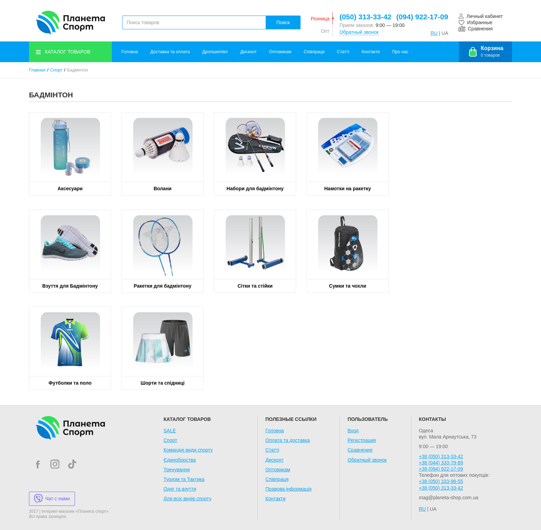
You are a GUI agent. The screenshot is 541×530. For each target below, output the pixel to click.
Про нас (400, 51)
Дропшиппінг (215, 51)
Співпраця (314, 51)
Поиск (283, 22)
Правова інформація (288, 489)
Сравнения (360, 450)
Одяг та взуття (180, 489)
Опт (325, 31)
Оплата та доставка (287, 440)
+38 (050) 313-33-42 (441, 456)
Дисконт (248, 51)
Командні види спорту (188, 450)
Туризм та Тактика (184, 479)
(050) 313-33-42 (366, 17)
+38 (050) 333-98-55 (441, 481)
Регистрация (362, 440)
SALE (170, 430)
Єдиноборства (180, 460)
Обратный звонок (359, 32)
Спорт (56, 70)
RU (434, 33)
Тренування (177, 469)
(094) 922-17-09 (422, 17)
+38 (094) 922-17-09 (441, 469)
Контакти (371, 51)
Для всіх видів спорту (188, 498)
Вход (353, 430)
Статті (343, 51)
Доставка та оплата (170, 51)
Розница (320, 18)
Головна (129, 51)
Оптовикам (280, 51)
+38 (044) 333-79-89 (441, 462)
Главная (37, 70)
